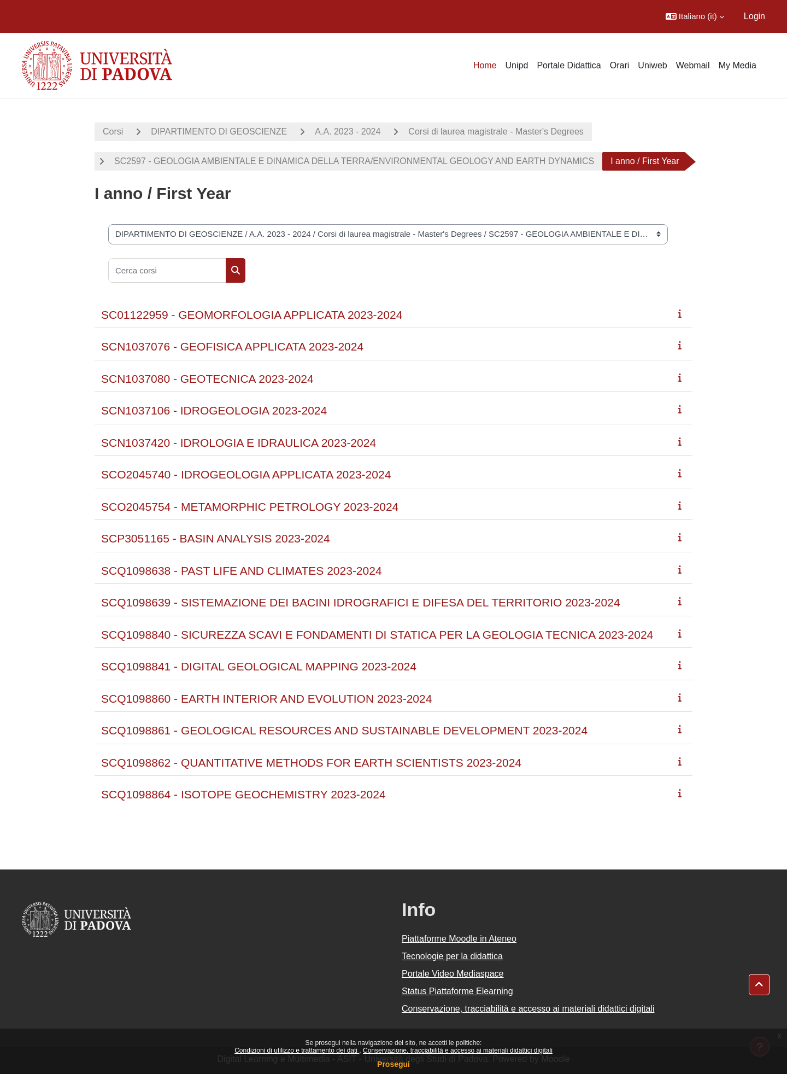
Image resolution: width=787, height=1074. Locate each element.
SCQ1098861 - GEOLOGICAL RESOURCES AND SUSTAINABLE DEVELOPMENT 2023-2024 (344, 730)
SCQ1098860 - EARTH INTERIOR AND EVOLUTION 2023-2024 (266, 698)
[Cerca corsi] (167, 270)
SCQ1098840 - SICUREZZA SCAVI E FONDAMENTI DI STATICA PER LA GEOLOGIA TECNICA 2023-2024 (377, 634)
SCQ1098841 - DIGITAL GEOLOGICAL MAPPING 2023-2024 (258, 666)
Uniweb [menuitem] (652, 65)
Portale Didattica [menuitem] (569, 65)
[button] (695, 16)
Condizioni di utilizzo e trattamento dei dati (296, 1050)
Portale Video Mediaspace (453, 973)
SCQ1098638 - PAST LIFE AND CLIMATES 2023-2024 (241, 570)
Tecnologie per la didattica (452, 956)
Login (754, 16)
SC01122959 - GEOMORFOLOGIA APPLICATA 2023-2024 (251, 314)
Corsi (113, 131)
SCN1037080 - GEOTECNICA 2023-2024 (207, 378)
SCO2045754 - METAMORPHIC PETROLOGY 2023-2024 (249, 506)
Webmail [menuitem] (693, 65)
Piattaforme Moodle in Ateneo (459, 938)
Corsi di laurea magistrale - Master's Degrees (496, 131)
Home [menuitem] (485, 65)
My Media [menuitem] (737, 65)
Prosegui (393, 1064)
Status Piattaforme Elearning (457, 991)
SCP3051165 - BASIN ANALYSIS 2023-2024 (215, 538)
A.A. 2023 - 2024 (347, 131)
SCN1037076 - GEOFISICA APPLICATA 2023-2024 (232, 346)
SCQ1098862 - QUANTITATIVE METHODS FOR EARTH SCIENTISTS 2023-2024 (311, 762)
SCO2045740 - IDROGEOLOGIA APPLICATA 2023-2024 (246, 474)
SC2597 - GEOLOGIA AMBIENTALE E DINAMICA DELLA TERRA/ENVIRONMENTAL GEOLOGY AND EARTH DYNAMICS (354, 161)
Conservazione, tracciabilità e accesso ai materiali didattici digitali (458, 1050)
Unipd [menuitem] (517, 65)
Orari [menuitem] (620, 65)
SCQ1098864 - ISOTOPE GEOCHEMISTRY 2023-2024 (243, 794)
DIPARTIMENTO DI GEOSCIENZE (219, 131)
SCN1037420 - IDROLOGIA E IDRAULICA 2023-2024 (238, 442)
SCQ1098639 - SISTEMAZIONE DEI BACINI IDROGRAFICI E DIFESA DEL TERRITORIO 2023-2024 (360, 602)
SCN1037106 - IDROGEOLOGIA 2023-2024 (214, 410)
